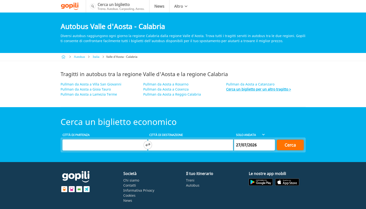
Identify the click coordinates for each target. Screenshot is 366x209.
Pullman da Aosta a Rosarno (165, 84)
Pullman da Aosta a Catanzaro (250, 84)
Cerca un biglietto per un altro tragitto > (258, 89)
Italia (96, 57)
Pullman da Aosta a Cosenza (166, 89)
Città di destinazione (166, 135)
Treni (190, 180)
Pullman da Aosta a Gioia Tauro (86, 89)
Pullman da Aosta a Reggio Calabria (172, 94)
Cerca (290, 145)
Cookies (129, 195)
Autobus (79, 57)
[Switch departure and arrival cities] (147, 145)
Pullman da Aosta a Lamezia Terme (89, 94)
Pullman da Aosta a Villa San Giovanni (91, 84)
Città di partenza (76, 135)
